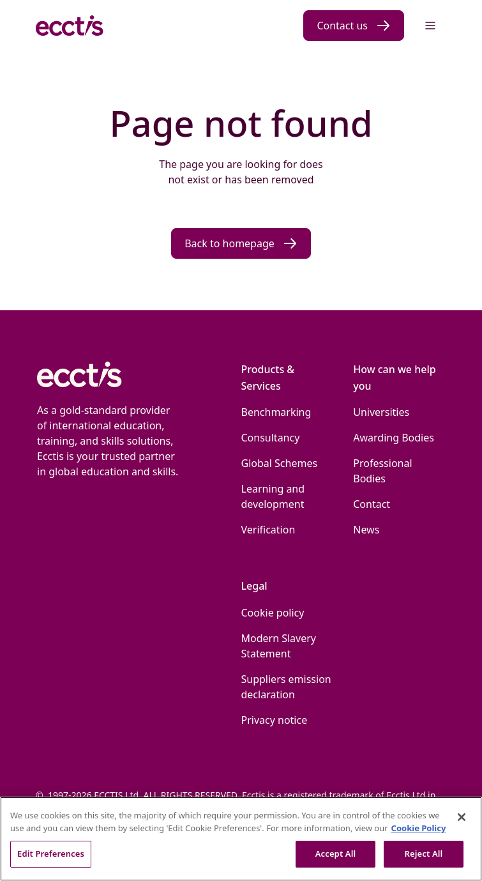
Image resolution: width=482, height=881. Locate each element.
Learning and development (273, 496)
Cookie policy (273, 613)
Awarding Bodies (393, 438)
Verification (268, 530)
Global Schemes (279, 463)
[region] (241, 839)
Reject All (424, 853)
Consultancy (270, 438)
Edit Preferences (50, 853)
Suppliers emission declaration (286, 686)
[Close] (462, 817)
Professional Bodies (382, 471)
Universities (381, 412)
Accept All (335, 853)
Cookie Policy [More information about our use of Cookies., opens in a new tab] (418, 828)
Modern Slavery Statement (279, 646)
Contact (371, 504)
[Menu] (430, 25)
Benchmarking (276, 412)
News (366, 530)
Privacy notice (274, 720)
